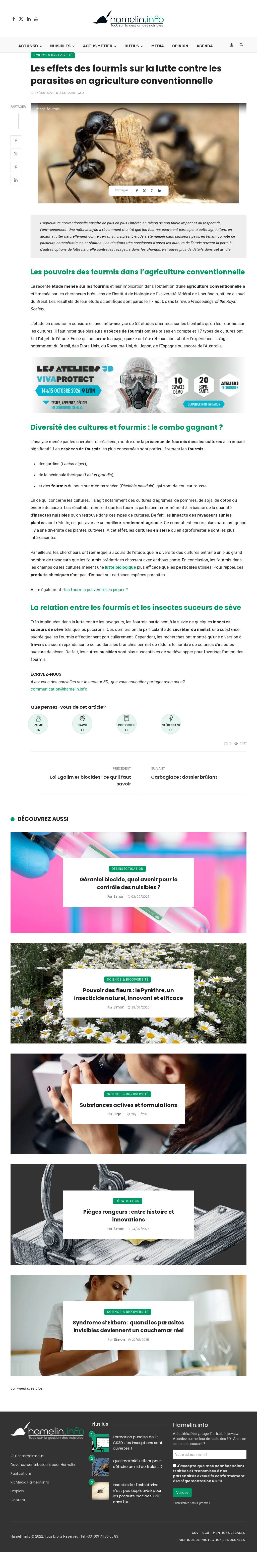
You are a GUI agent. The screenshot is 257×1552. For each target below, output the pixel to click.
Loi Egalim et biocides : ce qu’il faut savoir (90, 780)
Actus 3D (28, 46)
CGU (205, 1533)
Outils (131, 46)
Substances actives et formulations (128, 1105)
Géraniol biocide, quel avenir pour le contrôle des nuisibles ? (128, 883)
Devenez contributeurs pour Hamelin (43, 1464)
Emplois (17, 1491)
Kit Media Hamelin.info (30, 1482)
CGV (195, 1533)
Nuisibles (60, 46)
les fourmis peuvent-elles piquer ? (96, 589)
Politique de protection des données (211, 1540)
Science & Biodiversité (52, 55)
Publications (21, 1473)
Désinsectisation (127, 869)
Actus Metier (97, 46)
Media (157, 46)
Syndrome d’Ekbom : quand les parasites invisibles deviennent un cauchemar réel (128, 1326)
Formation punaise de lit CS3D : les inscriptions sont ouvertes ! (138, 1442)
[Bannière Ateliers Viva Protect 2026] (138, 384)
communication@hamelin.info (59, 689)
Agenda (205, 46)
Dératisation (128, 1201)
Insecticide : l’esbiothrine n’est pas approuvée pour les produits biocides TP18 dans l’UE (137, 1493)
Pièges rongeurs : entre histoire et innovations (128, 1215)
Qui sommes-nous (27, 1455)
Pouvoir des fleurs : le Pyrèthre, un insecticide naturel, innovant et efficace (128, 994)
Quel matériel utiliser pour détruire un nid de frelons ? (138, 1463)
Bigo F (118, 1113)
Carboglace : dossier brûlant (184, 777)
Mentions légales (229, 1533)
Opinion (180, 46)
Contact (18, 1499)
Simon (118, 896)
